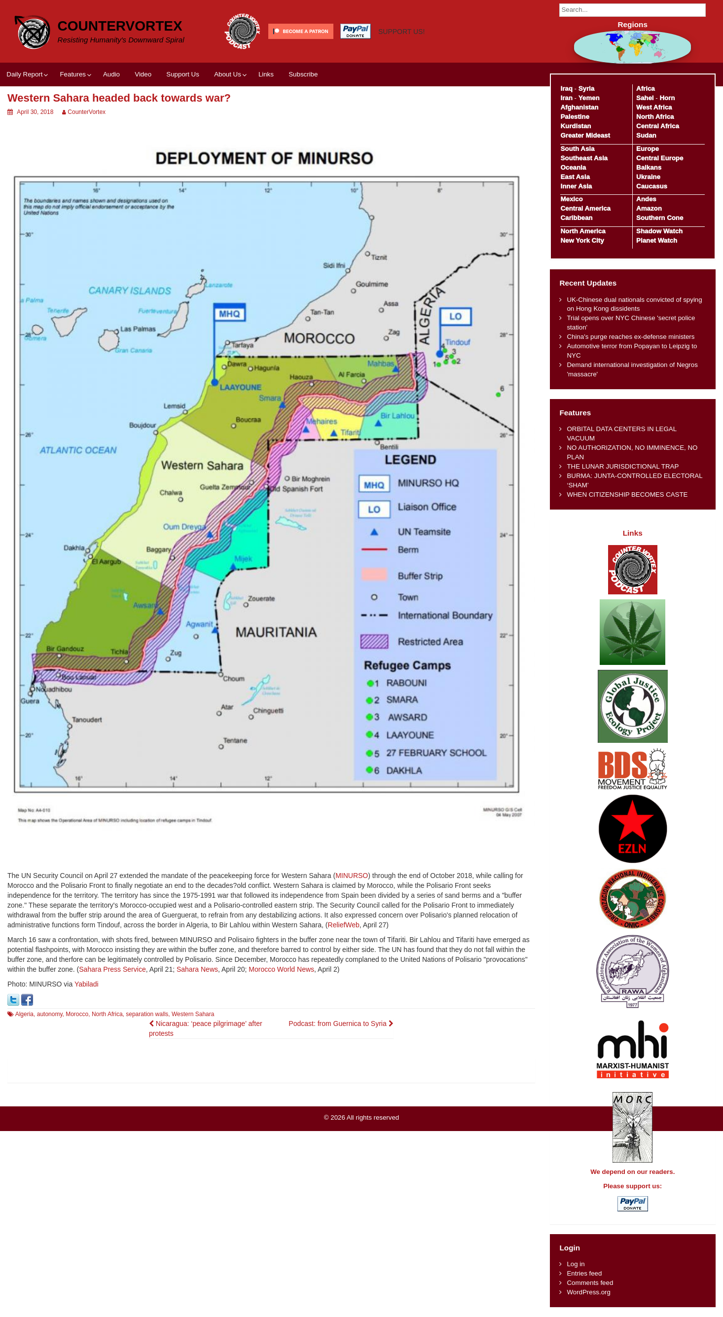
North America (582, 231)
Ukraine (648, 177)
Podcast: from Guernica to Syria (341, 1023)
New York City (582, 240)
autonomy (50, 1014)
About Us (227, 74)
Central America (585, 208)
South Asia (577, 148)
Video (143, 74)
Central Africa (657, 126)
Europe (647, 148)
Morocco (77, 1014)
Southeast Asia (584, 158)
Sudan (646, 135)
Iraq (566, 88)
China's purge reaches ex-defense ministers (630, 336)
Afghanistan (579, 107)
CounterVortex (120, 26)
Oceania (573, 167)
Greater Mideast (585, 135)
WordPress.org (588, 1292)
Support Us (182, 74)
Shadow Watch (659, 231)
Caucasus (651, 186)
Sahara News (197, 969)
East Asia (574, 177)
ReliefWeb (344, 925)
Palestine (574, 116)
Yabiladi (86, 984)
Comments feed (590, 1282)
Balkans (648, 167)
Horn (667, 98)
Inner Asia (576, 186)
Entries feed (584, 1273)
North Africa (107, 1014)
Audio (111, 74)
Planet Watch (656, 240)
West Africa (654, 107)
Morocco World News (281, 969)
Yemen (589, 98)
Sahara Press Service (112, 969)
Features (72, 74)
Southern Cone (659, 217)
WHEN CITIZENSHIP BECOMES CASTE (627, 494)
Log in (575, 1264)
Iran (566, 98)
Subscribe (303, 74)
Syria (586, 88)
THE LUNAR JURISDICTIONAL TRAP (623, 466)
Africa (645, 88)
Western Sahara (193, 1014)
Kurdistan (575, 126)
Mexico (571, 199)
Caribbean (576, 217)
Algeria (24, 1014)
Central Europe (659, 158)
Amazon (649, 208)
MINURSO (351, 875)
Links (266, 74)
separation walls (147, 1014)
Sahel (644, 98)
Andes (646, 199)
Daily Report (24, 74)
